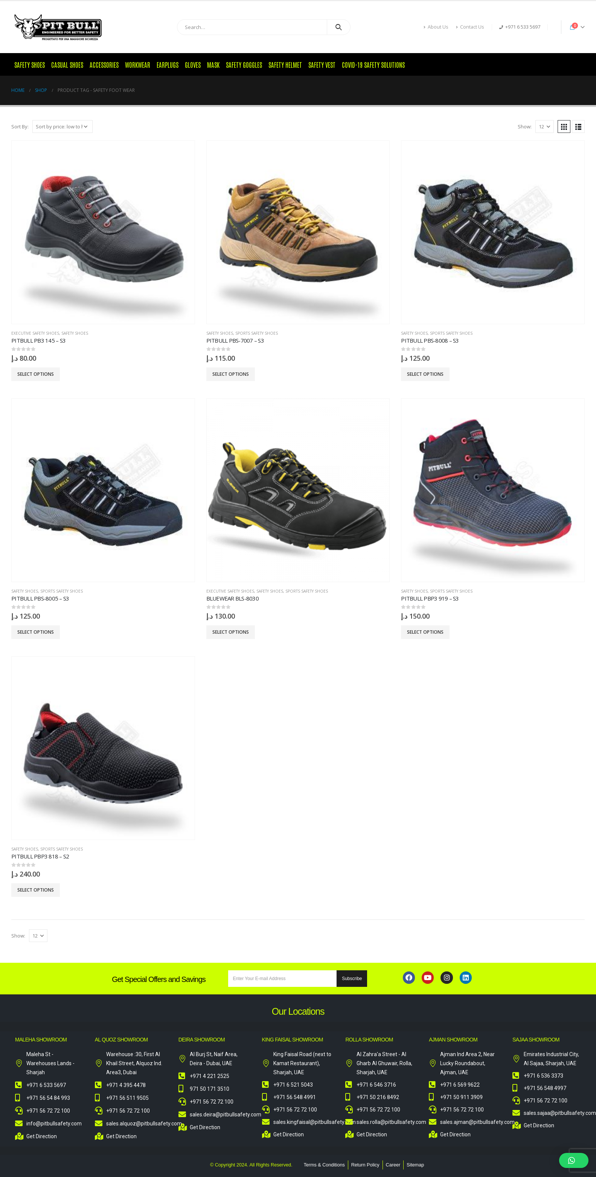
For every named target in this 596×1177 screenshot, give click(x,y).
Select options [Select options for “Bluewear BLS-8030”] (230, 632)
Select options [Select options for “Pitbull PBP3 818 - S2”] (35, 890)
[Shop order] (62, 126)
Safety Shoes (29, 64)
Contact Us (470, 27)
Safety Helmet (285, 64)
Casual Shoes (67, 64)
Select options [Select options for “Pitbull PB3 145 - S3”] (35, 374)
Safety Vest (321, 64)
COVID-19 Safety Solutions (373, 64)
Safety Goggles (244, 64)
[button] (573, 1160)
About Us (436, 27)
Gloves (193, 64)
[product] (103, 232)
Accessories (104, 64)
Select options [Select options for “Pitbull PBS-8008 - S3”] (425, 374)
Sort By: (20, 126)
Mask (213, 64)
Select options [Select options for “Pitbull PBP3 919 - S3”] (425, 632)
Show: (525, 126)
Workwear (137, 64)
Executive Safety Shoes (35, 333)
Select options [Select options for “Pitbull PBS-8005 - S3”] (35, 632)
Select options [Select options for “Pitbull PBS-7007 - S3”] (230, 374)
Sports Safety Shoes (256, 333)
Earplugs (167, 64)
